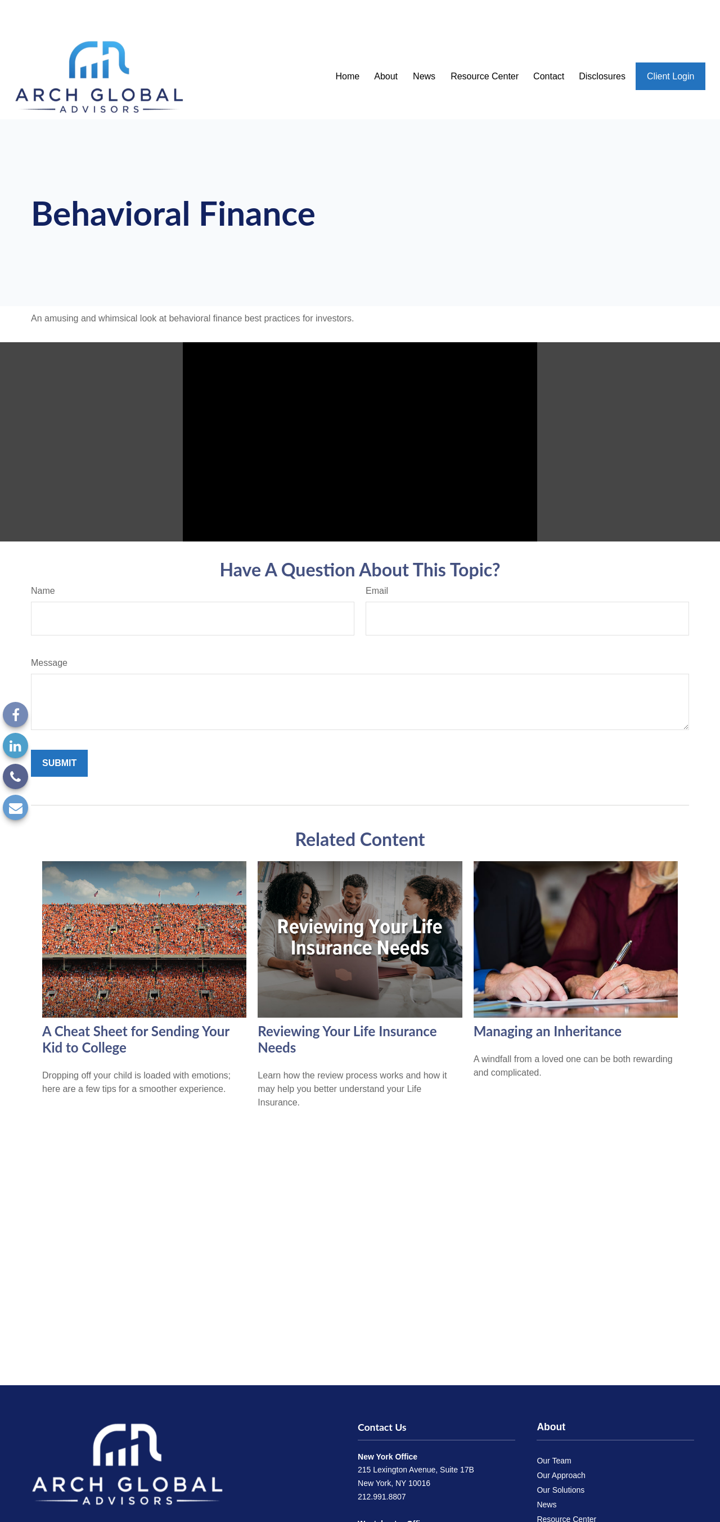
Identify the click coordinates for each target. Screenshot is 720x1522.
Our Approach (561, 1442)
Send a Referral (564, 1500)
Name (43, 557)
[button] (347, 43)
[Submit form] (59, 730)
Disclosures (557, 1515)
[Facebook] (15, 714)
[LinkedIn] (15, 745)
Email (377, 557)
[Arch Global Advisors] (127, 1430)
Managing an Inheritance (548, 998)
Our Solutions (560, 1456)
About (551, 1393)
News (546, 1471)
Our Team (554, 1427)
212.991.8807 (382, 1463)
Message (49, 629)
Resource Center (566, 1485)
